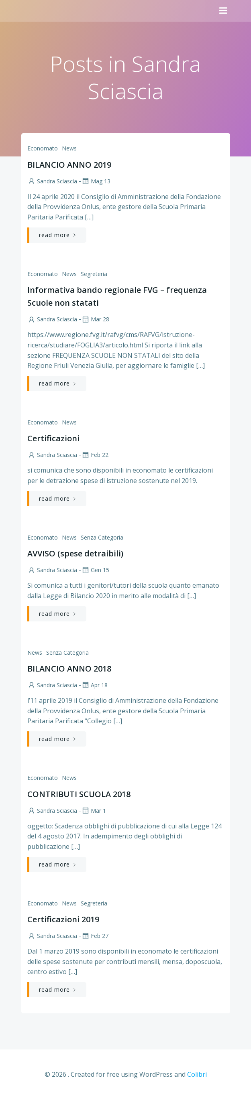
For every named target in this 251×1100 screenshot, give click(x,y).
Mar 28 (95, 319)
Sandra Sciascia (52, 181)
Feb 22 (94, 455)
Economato (42, 148)
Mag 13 (95, 181)
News (69, 148)
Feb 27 (94, 936)
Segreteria (94, 274)
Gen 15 (95, 570)
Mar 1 (93, 810)
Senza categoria (102, 537)
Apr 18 (94, 685)
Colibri (197, 1074)
